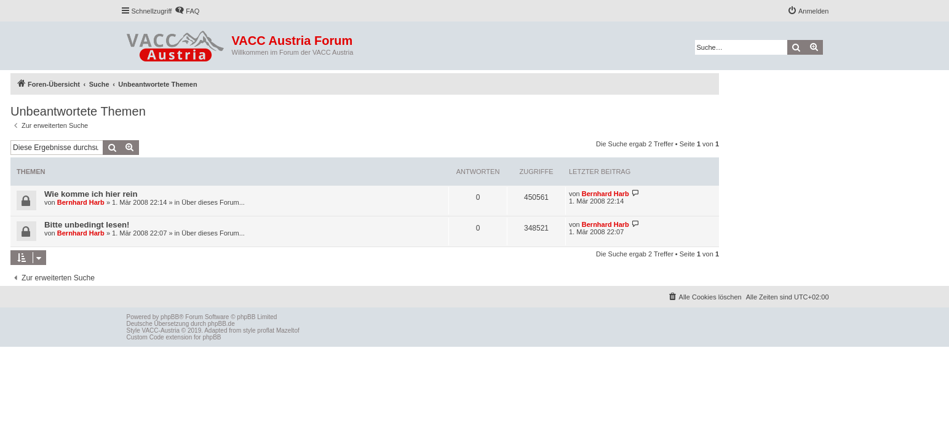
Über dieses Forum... (213, 202)
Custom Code (145, 337)
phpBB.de (221, 323)
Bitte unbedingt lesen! (86, 224)
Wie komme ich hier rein (91, 194)
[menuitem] (187, 11)
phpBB (170, 317)
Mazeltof (288, 330)
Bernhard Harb (81, 202)
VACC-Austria (161, 330)
